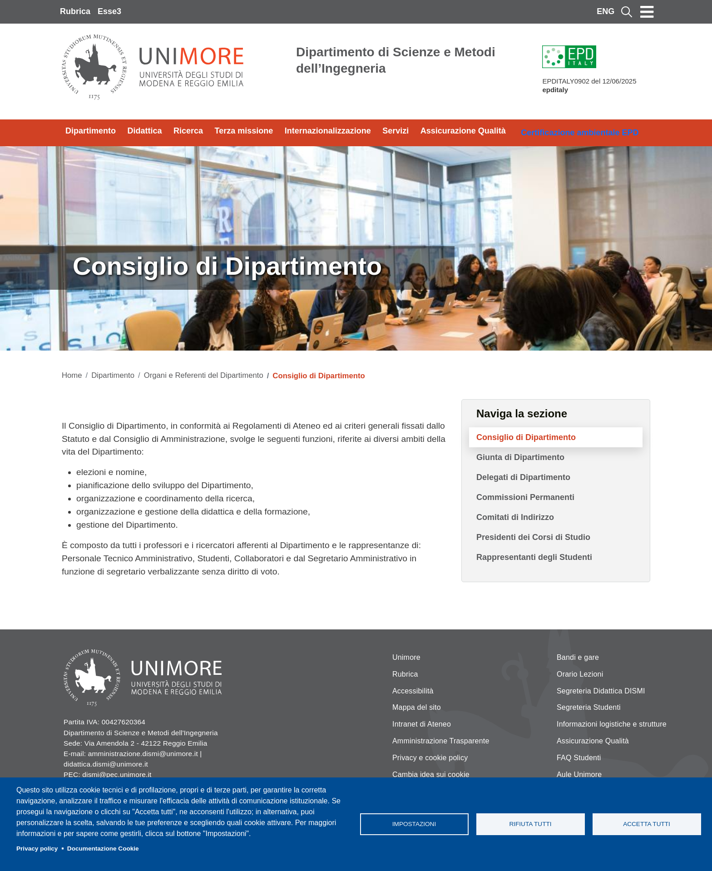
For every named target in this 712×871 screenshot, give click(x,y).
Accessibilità (413, 691)
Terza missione (244, 130)
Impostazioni (414, 824)
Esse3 (109, 11)
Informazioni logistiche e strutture (612, 724)
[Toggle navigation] (647, 11)
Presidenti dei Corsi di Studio (533, 537)
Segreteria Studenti (589, 707)
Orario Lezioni (580, 674)
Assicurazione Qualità (463, 130)
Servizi (395, 130)
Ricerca (188, 130)
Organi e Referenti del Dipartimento (203, 375)
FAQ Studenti (579, 758)
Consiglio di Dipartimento (526, 437)
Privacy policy (37, 848)
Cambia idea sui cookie (431, 774)
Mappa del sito (416, 707)
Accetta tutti (646, 824)
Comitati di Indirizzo (515, 517)
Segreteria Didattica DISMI (601, 691)
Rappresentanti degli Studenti (534, 557)
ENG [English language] (605, 11)
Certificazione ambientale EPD (579, 132)
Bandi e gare (578, 657)
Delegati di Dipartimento (523, 477)
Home (72, 375)
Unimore (406, 657)
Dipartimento (90, 130)
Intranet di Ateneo (421, 724)
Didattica (145, 130)
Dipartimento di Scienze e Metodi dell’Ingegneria (395, 60)
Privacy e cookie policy (430, 758)
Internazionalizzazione (328, 130)
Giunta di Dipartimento (520, 457)
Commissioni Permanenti (525, 497)
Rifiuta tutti (530, 824)
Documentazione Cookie (103, 848)
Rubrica (75, 11)
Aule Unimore (579, 774)
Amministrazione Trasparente (441, 741)
